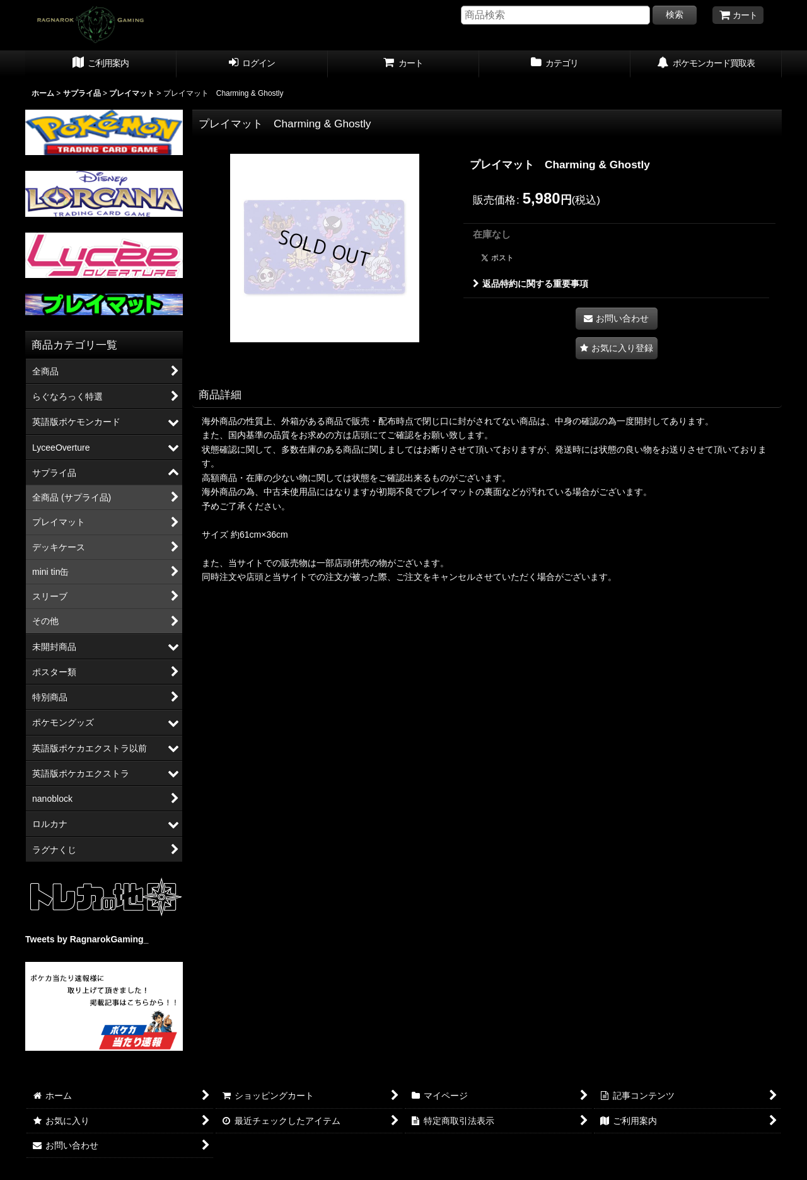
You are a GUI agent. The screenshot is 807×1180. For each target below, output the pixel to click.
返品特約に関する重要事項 (530, 284)
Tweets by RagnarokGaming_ (86, 939)
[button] (617, 348)
